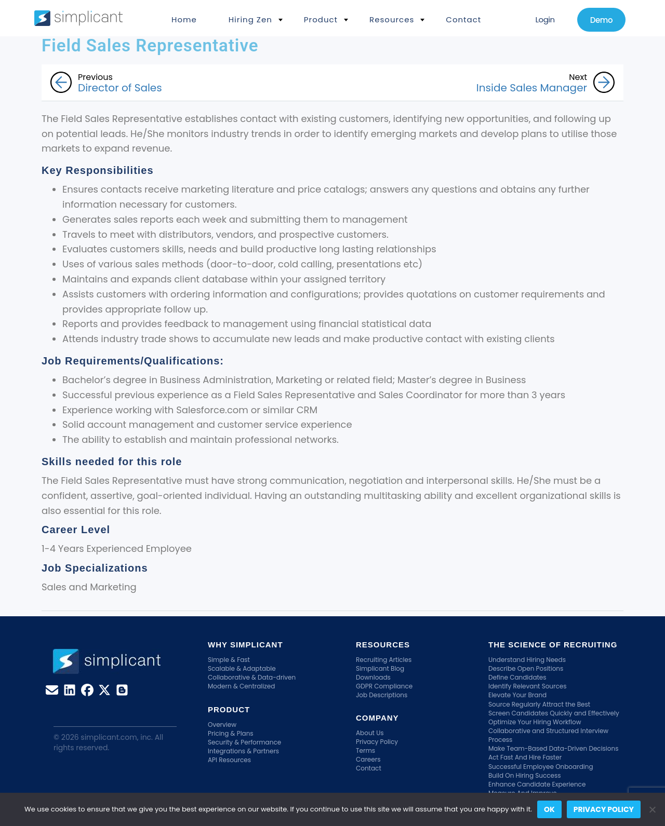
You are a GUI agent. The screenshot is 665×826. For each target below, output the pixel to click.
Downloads (373, 677)
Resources (391, 19)
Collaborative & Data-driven (252, 677)
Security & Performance (244, 742)
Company (377, 717)
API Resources (229, 759)
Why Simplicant (245, 644)
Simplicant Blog (380, 668)
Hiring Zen (250, 19)
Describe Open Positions (525, 668)
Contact (463, 19)
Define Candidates (517, 677)
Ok (549, 809)
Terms (365, 750)
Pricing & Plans (231, 733)
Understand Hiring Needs (527, 659)
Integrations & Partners (243, 751)
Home (184, 19)
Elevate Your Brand (517, 694)
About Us (370, 732)
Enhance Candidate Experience (537, 784)
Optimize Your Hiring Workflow (534, 721)
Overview (222, 724)
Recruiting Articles (383, 659)
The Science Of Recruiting (552, 644)
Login (544, 19)
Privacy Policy (377, 741)
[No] (652, 809)
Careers (368, 759)
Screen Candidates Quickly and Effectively (553, 713)
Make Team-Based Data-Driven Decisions (553, 748)
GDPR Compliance (384, 686)
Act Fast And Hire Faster (525, 757)
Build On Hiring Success (524, 775)
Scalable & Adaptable (242, 668)
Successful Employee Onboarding (540, 766)
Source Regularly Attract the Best (539, 704)
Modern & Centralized (241, 686)
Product (321, 19)
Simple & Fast (229, 659)
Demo (601, 20)
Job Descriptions (381, 694)
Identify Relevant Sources (527, 686)
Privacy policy (604, 809)
